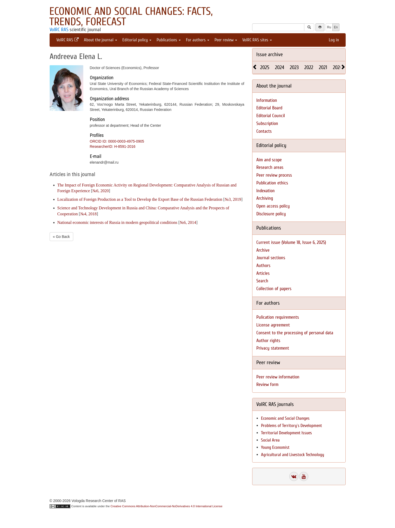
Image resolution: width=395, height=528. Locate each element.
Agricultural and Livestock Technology (292, 454)
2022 (308, 67)
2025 (264, 67)
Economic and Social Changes (285, 418)
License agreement (273, 325)
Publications (169, 39)
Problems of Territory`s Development (291, 425)
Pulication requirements (277, 317)
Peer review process (274, 175)
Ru (329, 27)
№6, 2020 (100, 191)
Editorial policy (136, 39)
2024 (279, 67)
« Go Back (61, 237)
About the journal (100, 39)
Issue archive (269, 54)
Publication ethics (272, 183)
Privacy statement (272, 348)
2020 (337, 67)
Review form (267, 384)
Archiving (264, 198)
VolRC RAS (59, 29)
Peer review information (277, 377)
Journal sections (270, 257)
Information (266, 100)
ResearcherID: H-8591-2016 (113, 146)
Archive (263, 250)
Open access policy (273, 206)
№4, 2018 (88, 214)
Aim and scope (269, 160)
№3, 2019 (233, 199)
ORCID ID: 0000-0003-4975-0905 (117, 141)
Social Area (270, 440)
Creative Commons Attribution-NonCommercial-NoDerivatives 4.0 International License (167, 506)
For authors (197, 39)
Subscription (267, 123)
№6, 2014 (188, 222)
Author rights (268, 340)
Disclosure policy (271, 214)
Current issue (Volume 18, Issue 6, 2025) (291, 242)
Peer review (226, 39)
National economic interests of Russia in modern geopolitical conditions (117, 222)
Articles (263, 273)
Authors (263, 265)
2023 (294, 67)
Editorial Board (269, 108)
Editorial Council (270, 115)
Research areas (269, 167)
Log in (334, 39)
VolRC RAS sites (257, 39)
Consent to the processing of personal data (294, 333)
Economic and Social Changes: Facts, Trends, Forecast (131, 16)
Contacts (264, 131)
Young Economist (275, 447)
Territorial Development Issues (286, 432)
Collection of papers (273, 288)
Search (262, 281)
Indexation (265, 190)
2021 (323, 67)
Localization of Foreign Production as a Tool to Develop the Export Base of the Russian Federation (139, 199)
